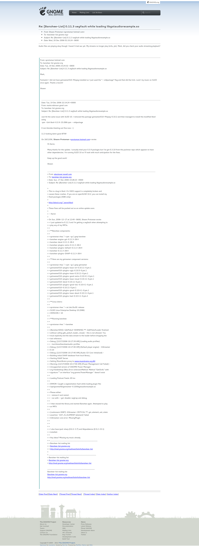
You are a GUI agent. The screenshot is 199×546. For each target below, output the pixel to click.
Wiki (64, 528)
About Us (43, 524)
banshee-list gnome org (61, 177)
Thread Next (76, 494)
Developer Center (68, 524)
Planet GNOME (86, 528)
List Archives (97, 12)
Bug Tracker (66, 535)
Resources (66, 522)
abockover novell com (63, 174)
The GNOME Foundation (48, 535)
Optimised (43, 545)
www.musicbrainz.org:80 (84, 361)
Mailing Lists (84, 12)
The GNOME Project (48, 522)
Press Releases (86, 524)
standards (52, 545)
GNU (91, 545)
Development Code (69, 537)
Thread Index (89, 494)
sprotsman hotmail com (80, 139)
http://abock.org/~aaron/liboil (61, 202)
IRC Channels (67, 533)
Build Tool (66, 539)
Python (84, 545)
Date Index (100, 494)
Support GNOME (46, 530)
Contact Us (44, 533)
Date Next (53, 494)
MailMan (78, 545)
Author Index (112, 494)
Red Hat (64, 545)
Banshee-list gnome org (60, 446)
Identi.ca (84, 533)
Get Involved (44, 526)
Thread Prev (65, 494)
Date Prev (43, 494)
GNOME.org (154, 2)
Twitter (83, 535)
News (83, 522)
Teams (42, 528)
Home (74, 12)
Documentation (67, 526)
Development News (88, 530)
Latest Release (86, 526)
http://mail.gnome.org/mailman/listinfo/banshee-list (71, 449)
